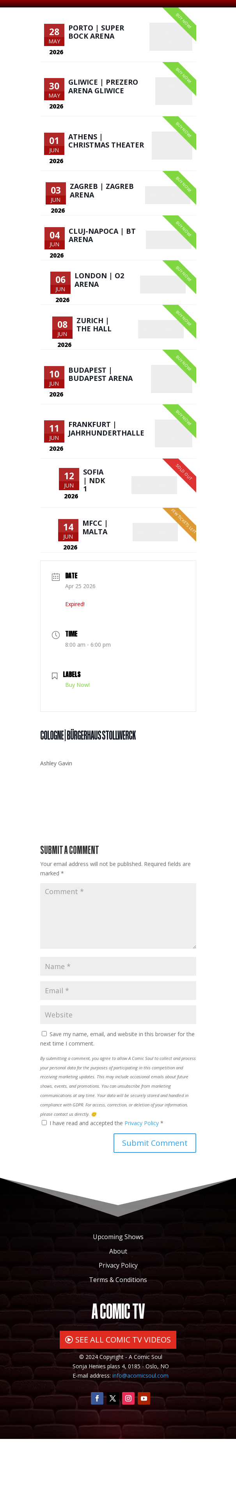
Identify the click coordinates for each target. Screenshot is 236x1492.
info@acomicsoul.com (140, 1428)
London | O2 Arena (100, 309)
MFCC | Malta (96, 578)
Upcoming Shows (118, 1290)
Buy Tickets (171, 43)
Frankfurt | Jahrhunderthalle (106, 473)
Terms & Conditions (118, 1333)
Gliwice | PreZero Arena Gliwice (103, 94)
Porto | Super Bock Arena (96, 34)
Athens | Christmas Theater (106, 154)
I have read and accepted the (102, 1176)
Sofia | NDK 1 (95, 528)
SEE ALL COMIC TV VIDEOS (123, 1393)
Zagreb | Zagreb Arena (103, 209)
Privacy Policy (142, 1176)
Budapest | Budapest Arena (100, 413)
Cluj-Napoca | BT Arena (103, 259)
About (118, 1304)
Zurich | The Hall (94, 359)
